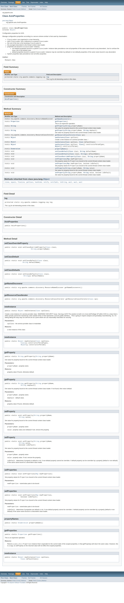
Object (13, 30)
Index (41, 2)
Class (79, 138)
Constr (18, 9)
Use (23, 2)
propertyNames (60, 153)
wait (70, 188)
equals (13, 188)
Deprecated (34, 2)
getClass (29, 188)
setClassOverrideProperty (65, 161)
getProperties (60, 124)
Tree (27, 2)
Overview (4, 2)
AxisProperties (11, 101)
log (47, 79)
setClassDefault (61, 155)
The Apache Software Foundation (17, 600)
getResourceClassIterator (65, 138)
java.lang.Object (7, 20)
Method (23, 9)
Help (46, 2)
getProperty (59, 128)
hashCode (38, 188)
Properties (15, 124)
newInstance (59, 141)
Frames (24, 6)
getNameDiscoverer (62, 121)
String (13, 128)
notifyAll (54, 188)
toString (63, 188)
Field (13, 9)
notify (46, 188)
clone (7, 188)
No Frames (31, 6)
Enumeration (15, 153)
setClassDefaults (62, 158)
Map (68, 163)
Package (11, 2)
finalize (21, 188)
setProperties (60, 163)
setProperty (59, 173)
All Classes (43, 6)
